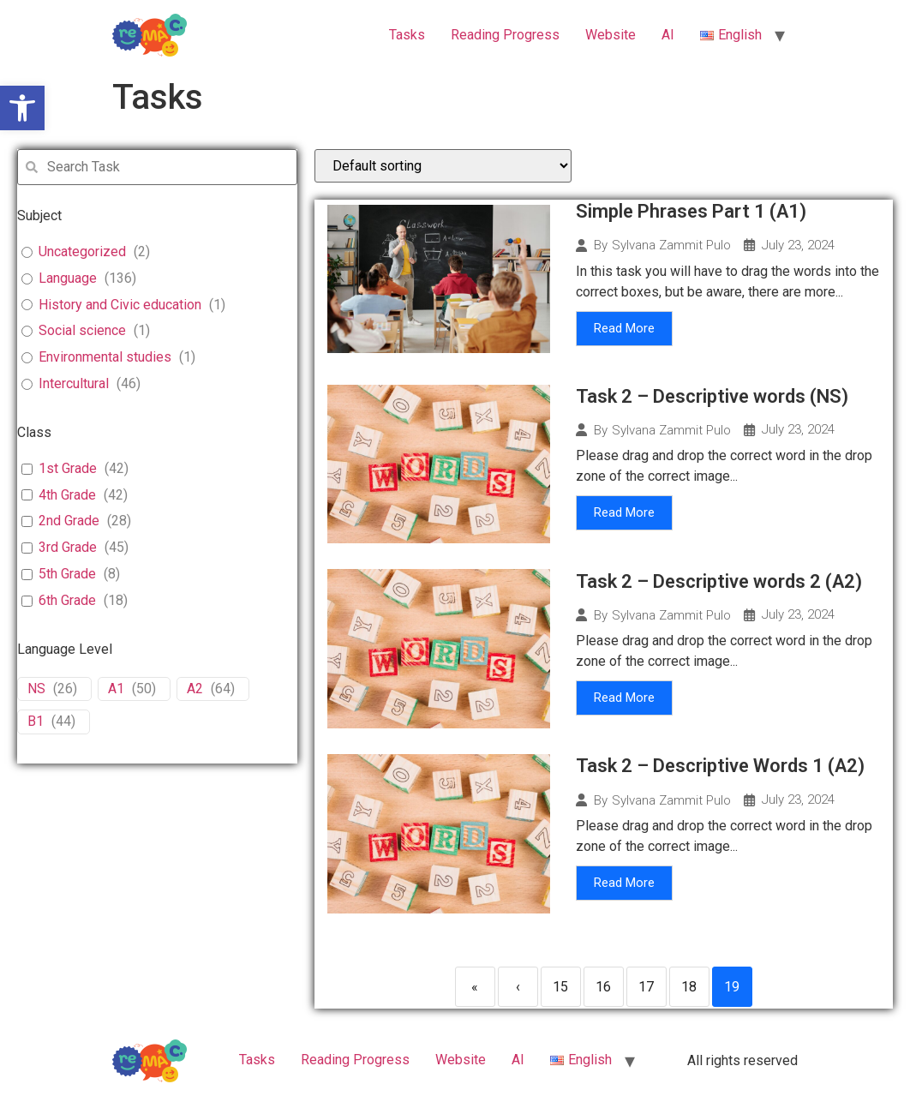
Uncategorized (82, 251)
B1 (35, 721)
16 (603, 987)
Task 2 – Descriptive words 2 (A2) (719, 581)
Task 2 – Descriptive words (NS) (712, 396)
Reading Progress (505, 35)
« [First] (474, 987)
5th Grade (67, 574)
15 (560, 987)
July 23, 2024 (798, 245)
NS (36, 688)
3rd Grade (68, 547)
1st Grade (68, 468)
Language (68, 278)
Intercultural (74, 383)
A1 (116, 688)
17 (646, 987)
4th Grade (67, 495)
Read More (624, 328)
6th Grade (67, 600)
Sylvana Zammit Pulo (671, 245)
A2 (195, 688)
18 (689, 987)
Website (610, 35)
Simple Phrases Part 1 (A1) (691, 211)
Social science (82, 330)
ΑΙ (668, 35)
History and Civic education (120, 304)
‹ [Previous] (518, 987)
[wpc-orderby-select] (443, 166)
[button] (22, 108)
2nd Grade (69, 520)
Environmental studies (105, 357)
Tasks (407, 35)
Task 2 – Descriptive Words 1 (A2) (720, 765)
